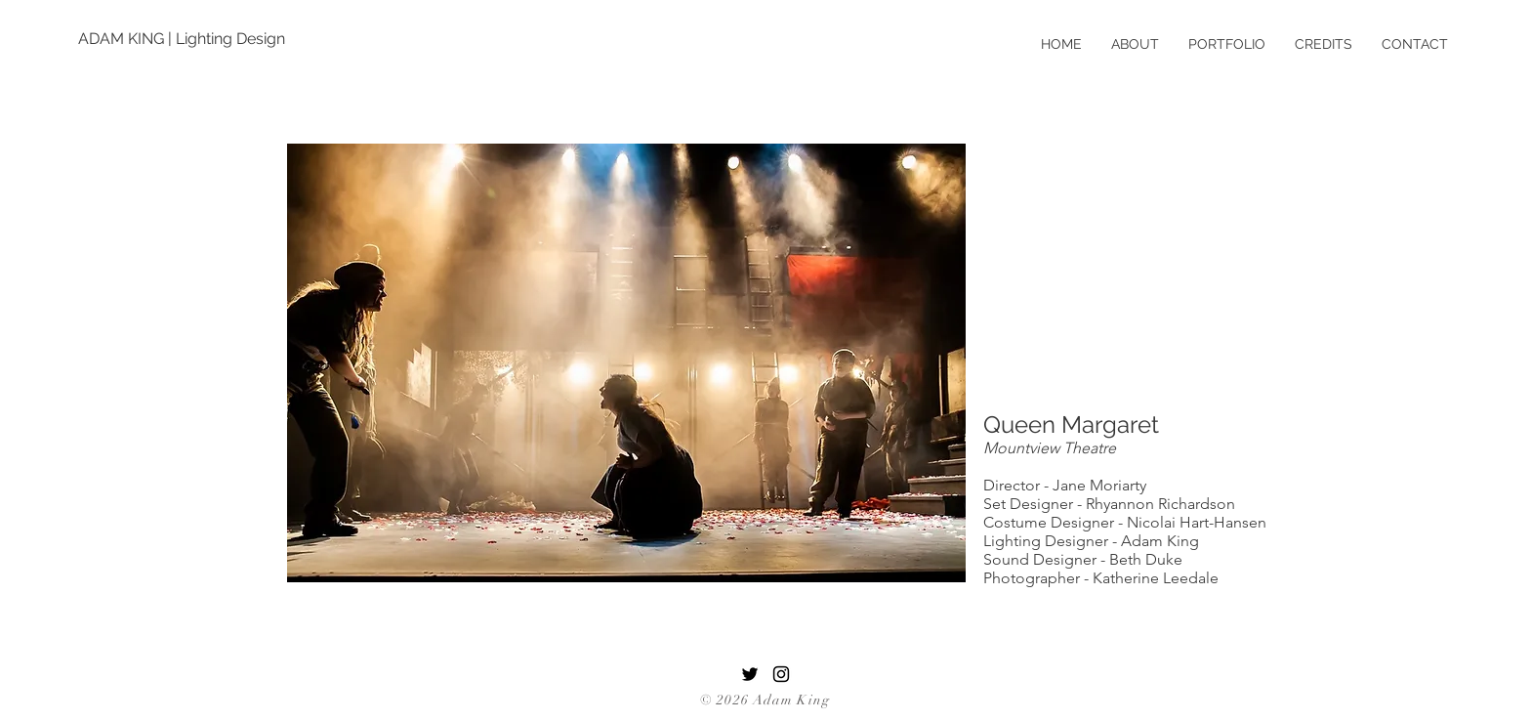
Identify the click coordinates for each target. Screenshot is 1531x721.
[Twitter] (750, 674)
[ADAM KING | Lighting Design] (183, 39)
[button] (626, 363)
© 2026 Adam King (765, 700)
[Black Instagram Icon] (781, 674)
